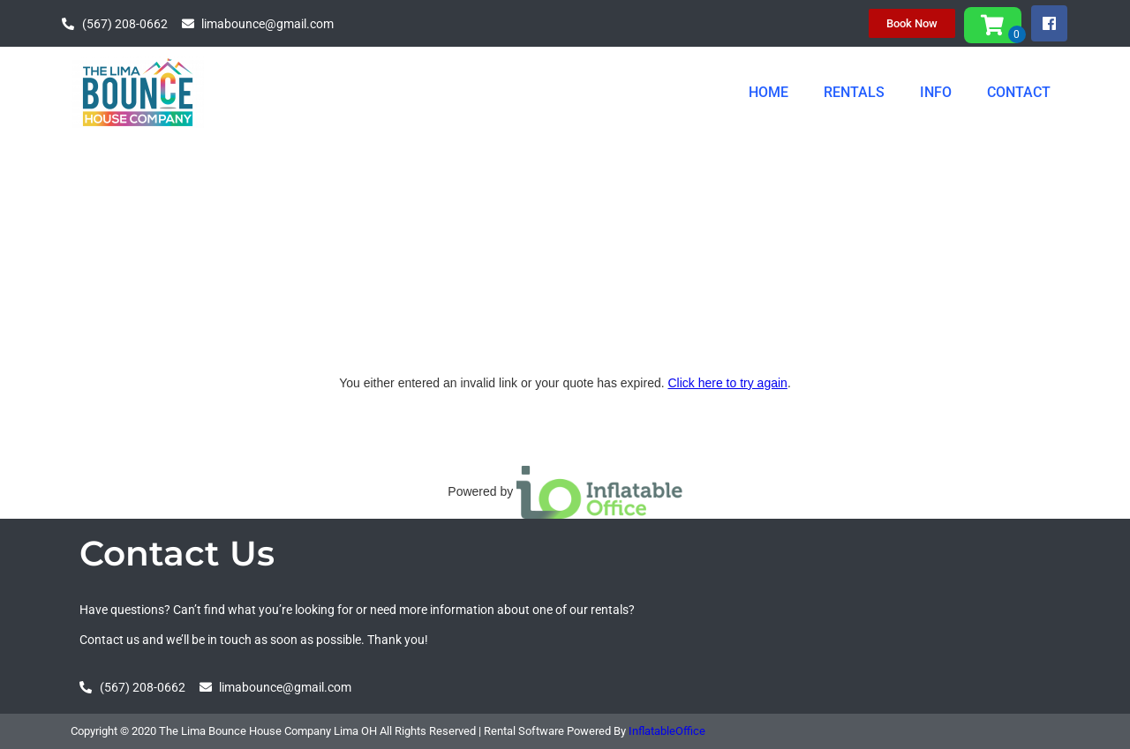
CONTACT (1019, 92)
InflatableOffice (667, 731)
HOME (768, 92)
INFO (936, 92)
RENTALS (854, 92)
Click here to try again (727, 383)
